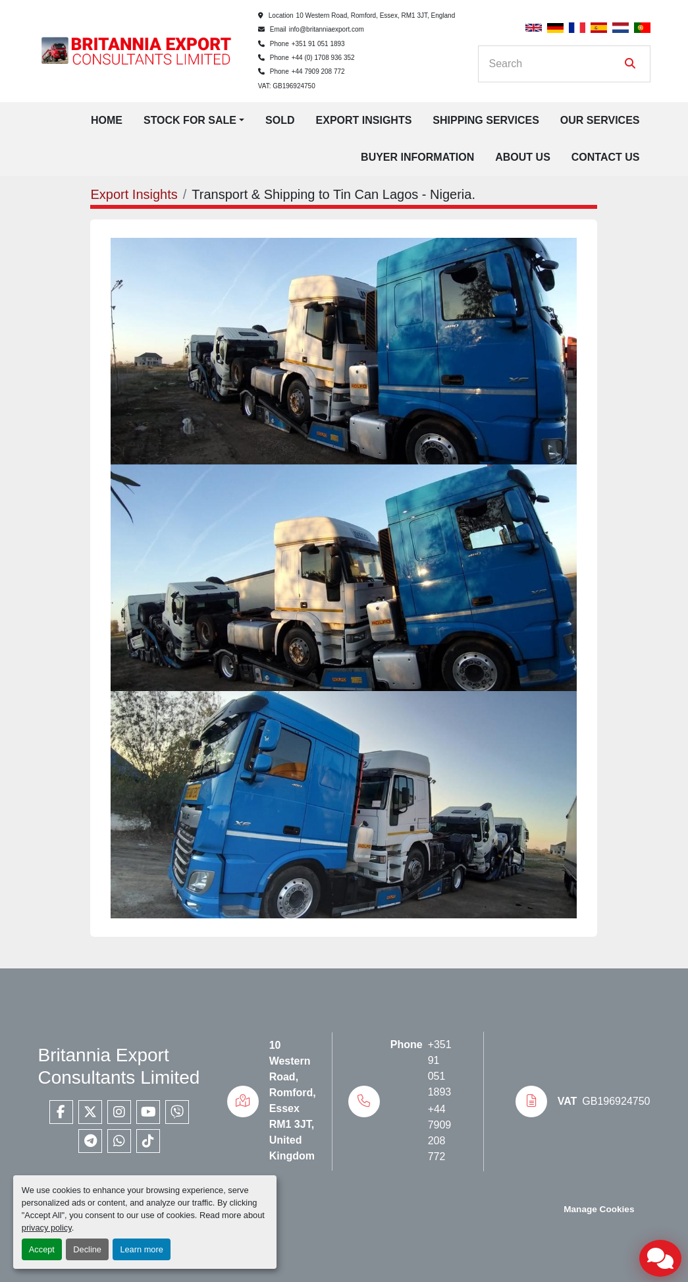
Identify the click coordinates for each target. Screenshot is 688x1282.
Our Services (600, 120)
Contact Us (605, 157)
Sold (279, 120)
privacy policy (47, 1228)
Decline (87, 1249)
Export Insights (364, 120)
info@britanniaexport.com (326, 29)
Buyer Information (417, 157)
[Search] (555, 63)
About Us (522, 157)
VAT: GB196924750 (286, 86)
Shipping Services (486, 120)
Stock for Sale (190, 120)
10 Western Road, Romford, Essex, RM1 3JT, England (376, 15)
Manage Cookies (599, 1209)
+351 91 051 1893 (318, 43)
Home (106, 120)
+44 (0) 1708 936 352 (323, 57)
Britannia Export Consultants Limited (119, 1066)
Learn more (141, 1249)
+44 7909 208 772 (318, 71)
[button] (194, 120)
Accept (42, 1249)
